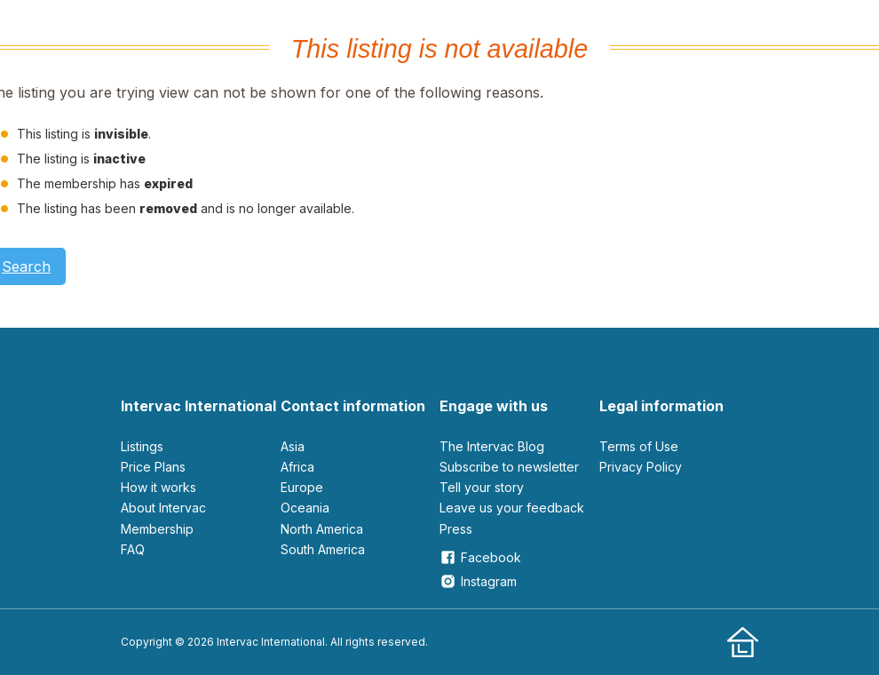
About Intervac (163, 507)
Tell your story (482, 487)
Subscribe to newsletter (509, 466)
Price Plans (153, 466)
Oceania (305, 507)
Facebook (480, 557)
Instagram (478, 581)
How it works (158, 487)
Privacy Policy (640, 466)
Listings (142, 446)
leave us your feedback (512, 507)
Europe (302, 487)
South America (323, 549)
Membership (157, 528)
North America (322, 528)
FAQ (133, 549)
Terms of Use (638, 446)
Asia (293, 446)
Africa (297, 466)
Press (456, 528)
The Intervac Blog (492, 446)
